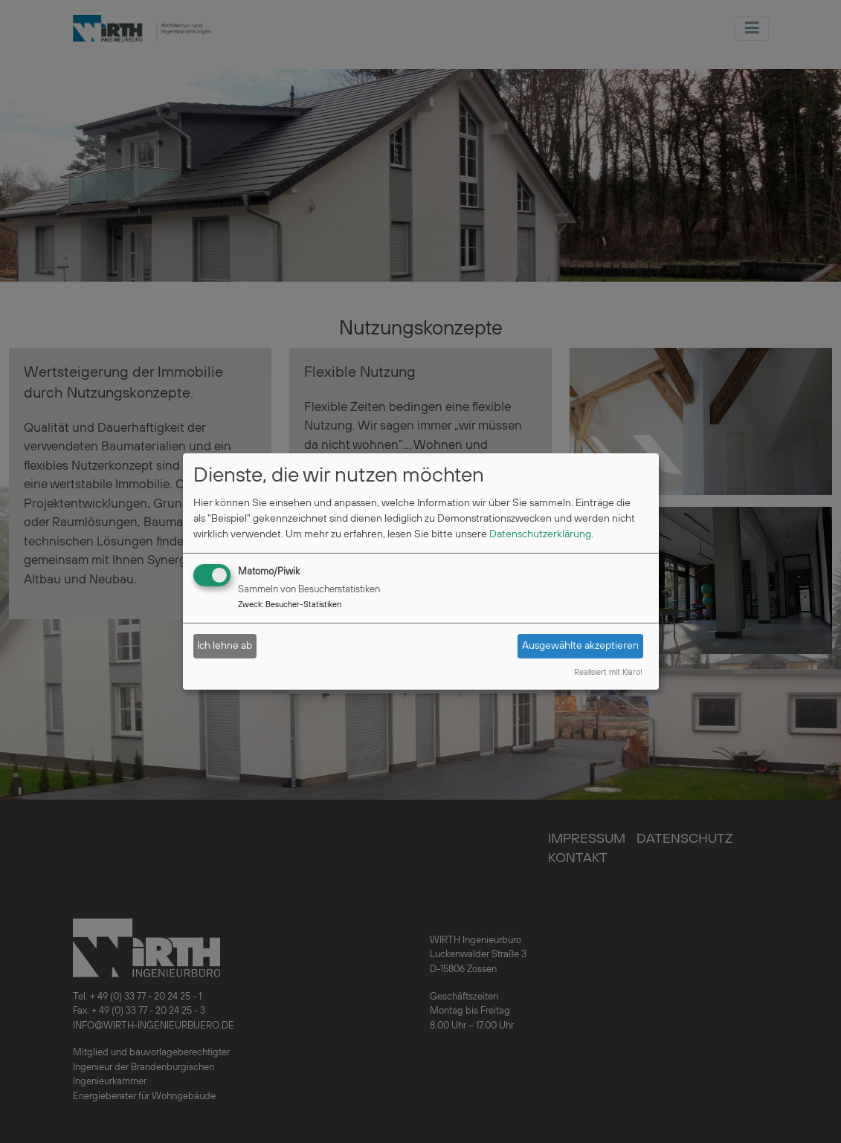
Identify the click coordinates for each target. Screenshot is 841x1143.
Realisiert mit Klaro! (608, 672)
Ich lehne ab (224, 646)
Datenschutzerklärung (540, 534)
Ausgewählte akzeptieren (580, 646)
